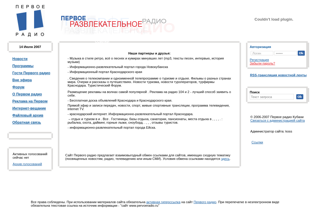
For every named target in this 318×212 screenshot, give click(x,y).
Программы (23, 66)
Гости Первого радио (31, 73)
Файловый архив (27, 115)
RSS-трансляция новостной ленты (278, 75)
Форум (18, 87)
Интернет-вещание (29, 108)
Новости (20, 59)
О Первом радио (27, 94)
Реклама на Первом (30, 101)
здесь (225, 158)
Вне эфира (22, 80)
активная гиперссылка (163, 202)
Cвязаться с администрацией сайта (277, 120)
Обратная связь (26, 122)
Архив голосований (27, 164)
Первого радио (205, 202)
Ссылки (257, 142)
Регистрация (259, 60)
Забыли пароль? (262, 63)
